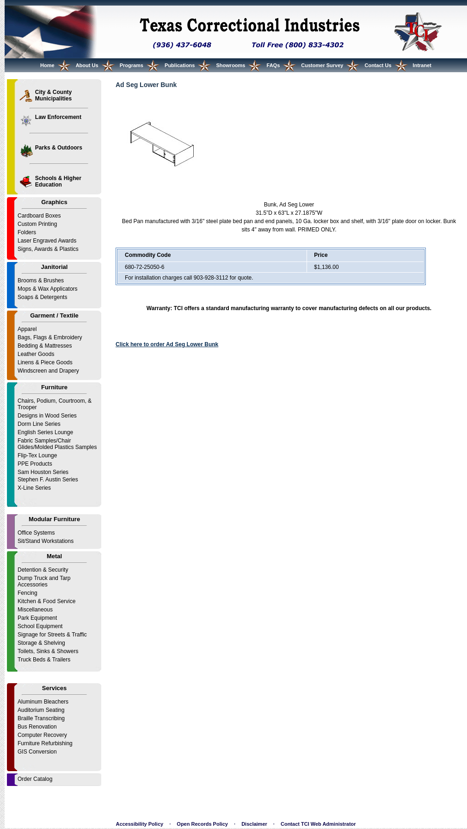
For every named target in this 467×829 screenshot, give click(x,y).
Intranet (422, 65)
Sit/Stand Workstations (46, 541)
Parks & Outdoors (58, 147)
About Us (87, 65)
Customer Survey (322, 65)
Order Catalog (35, 779)
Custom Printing (37, 224)
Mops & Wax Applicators (48, 289)
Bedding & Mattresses (45, 346)
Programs (131, 65)
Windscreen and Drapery (48, 371)
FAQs (273, 65)
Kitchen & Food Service (46, 601)
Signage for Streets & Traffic (52, 634)
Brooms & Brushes (41, 280)
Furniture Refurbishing (45, 743)
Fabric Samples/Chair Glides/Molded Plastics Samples (57, 443)
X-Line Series (34, 488)
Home (47, 65)
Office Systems (36, 533)
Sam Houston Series (43, 472)
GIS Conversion (37, 751)
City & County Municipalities (53, 95)
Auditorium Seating (41, 710)
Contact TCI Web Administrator (318, 824)
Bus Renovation (37, 726)
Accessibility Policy (139, 824)
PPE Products (35, 464)
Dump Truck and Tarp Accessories (44, 581)
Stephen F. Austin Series (48, 479)
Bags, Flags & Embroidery (50, 337)
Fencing (27, 593)
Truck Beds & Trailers (44, 659)
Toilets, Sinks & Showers (48, 651)
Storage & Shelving (41, 643)
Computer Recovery (42, 735)
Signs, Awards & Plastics (48, 249)
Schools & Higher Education (58, 181)
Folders (27, 232)
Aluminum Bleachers (43, 701)
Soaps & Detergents (42, 297)
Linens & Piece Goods (45, 362)
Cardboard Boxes (39, 215)
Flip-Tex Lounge (37, 455)
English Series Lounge (45, 432)
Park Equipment (37, 618)
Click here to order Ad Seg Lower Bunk (167, 344)
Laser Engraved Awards (47, 240)
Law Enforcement (58, 117)
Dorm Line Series (39, 424)
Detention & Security (43, 570)
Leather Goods (36, 354)
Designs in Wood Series (47, 415)
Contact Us (377, 65)
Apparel (27, 329)
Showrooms (231, 65)
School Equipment (40, 626)
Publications (180, 65)
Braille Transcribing (41, 718)
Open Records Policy (202, 824)
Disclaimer (254, 824)
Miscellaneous (35, 609)
